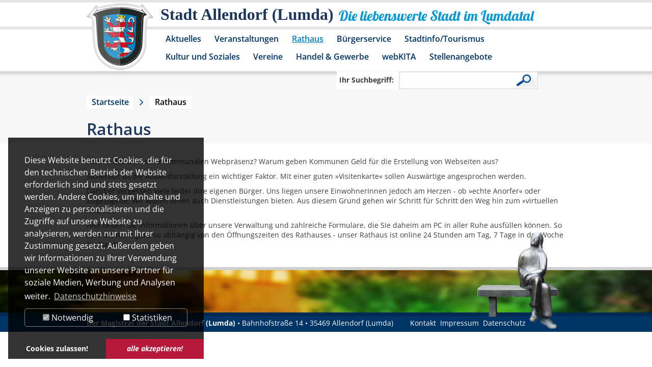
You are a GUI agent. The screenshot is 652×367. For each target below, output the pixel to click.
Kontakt (423, 323)
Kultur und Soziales (203, 56)
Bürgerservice (364, 38)
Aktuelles (183, 38)
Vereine (268, 56)
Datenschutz (504, 323)
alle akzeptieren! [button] (155, 348)
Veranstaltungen (246, 38)
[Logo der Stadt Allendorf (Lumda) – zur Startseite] (120, 42)
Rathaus (307, 38)
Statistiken (147, 317)
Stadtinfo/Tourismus (444, 38)
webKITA (399, 56)
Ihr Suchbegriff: (366, 80)
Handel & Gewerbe (332, 56)
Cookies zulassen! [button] (57, 348)
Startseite (110, 102)
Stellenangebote (460, 56)
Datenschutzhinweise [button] (95, 296)
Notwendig (68, 317)
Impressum (459, 323)
